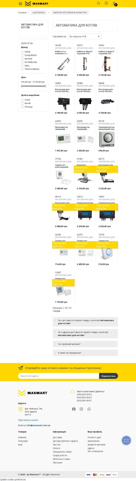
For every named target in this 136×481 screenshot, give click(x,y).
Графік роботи (60, 455)
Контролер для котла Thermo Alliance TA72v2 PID (105, 90)
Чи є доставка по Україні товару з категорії (86, 322)
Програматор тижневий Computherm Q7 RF (84, 128)
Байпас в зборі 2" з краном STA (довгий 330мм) (85, 53)
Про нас (57, 444)
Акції (20, 444)
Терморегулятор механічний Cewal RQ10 (107, 128)
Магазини (57, 462)
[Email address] (58, 376)
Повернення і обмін (62, 451)
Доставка (57, 437)
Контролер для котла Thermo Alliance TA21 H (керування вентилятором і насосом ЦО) (62, 90)
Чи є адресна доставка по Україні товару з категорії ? (83, 334)
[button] (98, 3)
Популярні (23, 441)
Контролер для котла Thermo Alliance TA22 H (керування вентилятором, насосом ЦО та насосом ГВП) (84, 90)
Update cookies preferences (13, 479)
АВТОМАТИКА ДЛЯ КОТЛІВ (32, 26)
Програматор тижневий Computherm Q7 (62, 128)
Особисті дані (94, 437)
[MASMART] (36, 3)
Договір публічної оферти (65, 441)
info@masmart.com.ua (38, 425)
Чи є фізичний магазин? (69, 344)
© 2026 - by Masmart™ (29, 474)
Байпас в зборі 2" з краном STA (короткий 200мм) (106, 53)
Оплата (56, 448)
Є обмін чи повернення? (69, 352)
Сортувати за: (59, 36)
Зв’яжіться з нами (61, 459)
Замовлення (94, 441)
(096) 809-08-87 (84, 394)
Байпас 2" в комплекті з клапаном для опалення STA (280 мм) (63, 53)
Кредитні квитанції (96, 444)
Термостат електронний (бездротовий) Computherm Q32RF (62, 166)
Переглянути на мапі (28, 420)
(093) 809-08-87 (84, 397)
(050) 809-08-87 (84, 400)
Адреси (91, 448)
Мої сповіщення (95, 451)
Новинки (22, 437)
